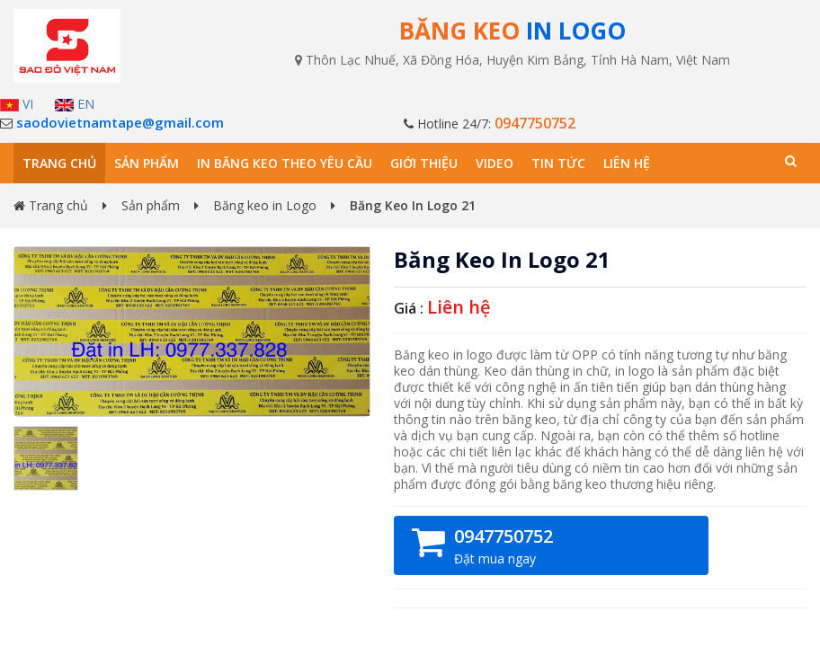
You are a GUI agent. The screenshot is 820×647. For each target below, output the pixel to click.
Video (494, 163)
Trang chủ (59, 163)
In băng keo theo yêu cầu (284, 163)
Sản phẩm (146, 163)
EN (74, 103)
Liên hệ (626, 163)
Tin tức (558, 163)
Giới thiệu (424, 163)
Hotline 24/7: (489, 123)
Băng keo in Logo (264, 205)
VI (16, 103)
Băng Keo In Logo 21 (502, 259)
